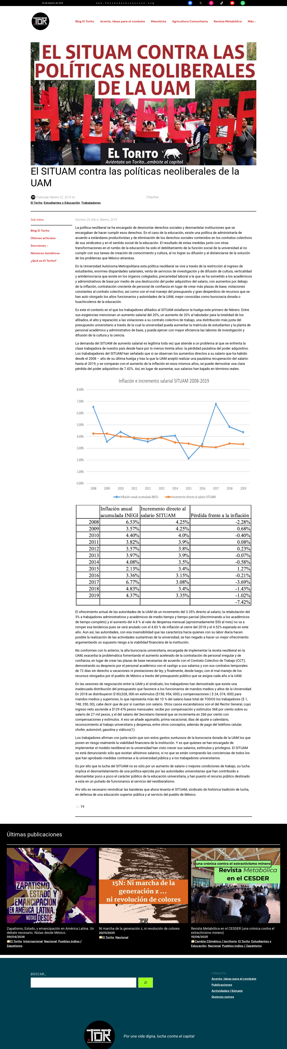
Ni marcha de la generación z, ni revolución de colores (139, 928)
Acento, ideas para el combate (234, 979)
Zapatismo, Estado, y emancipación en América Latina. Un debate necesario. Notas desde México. (50, 931)
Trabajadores (91, 203)
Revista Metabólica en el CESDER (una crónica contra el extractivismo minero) (232, 931)
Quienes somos (223, 997)
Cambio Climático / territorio (215, 941)
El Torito (37, 203)
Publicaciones (222, 985)
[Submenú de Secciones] (48, 246)
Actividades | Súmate (227, 991)
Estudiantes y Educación (62, 203)
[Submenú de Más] (255, 21)
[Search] (145, 982)
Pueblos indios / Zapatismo (242, 946)
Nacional (50, 941)
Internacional (33, 941)
